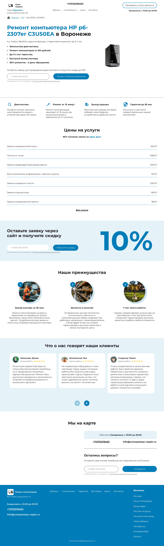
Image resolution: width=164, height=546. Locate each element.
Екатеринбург (141, 531)
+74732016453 (75, 4)
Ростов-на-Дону (142, 511)
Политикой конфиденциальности (46, 81)
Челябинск (140, 526)
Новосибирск (141, 521)
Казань (137, 536)
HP (22, 17)
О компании (70, 10)
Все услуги (82, 210)
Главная (15, 17)
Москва (138, 496)
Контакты (93, 10)
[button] (86, 403)
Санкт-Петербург (143, 501)
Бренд (57, 10)
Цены (82, 10)
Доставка (96, 491)
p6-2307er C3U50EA (36, 17)
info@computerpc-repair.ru (139, 442)
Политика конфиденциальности (82, 541)
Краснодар (139, 506)
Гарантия (83, 491)
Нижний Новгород (144, 516)
